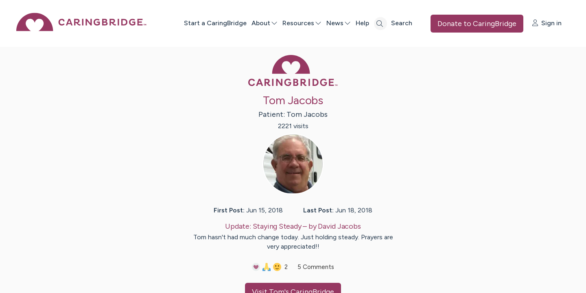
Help (362, 23)
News (338, 23)
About (264, 23)
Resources (301, 23)
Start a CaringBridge (215, 23)
